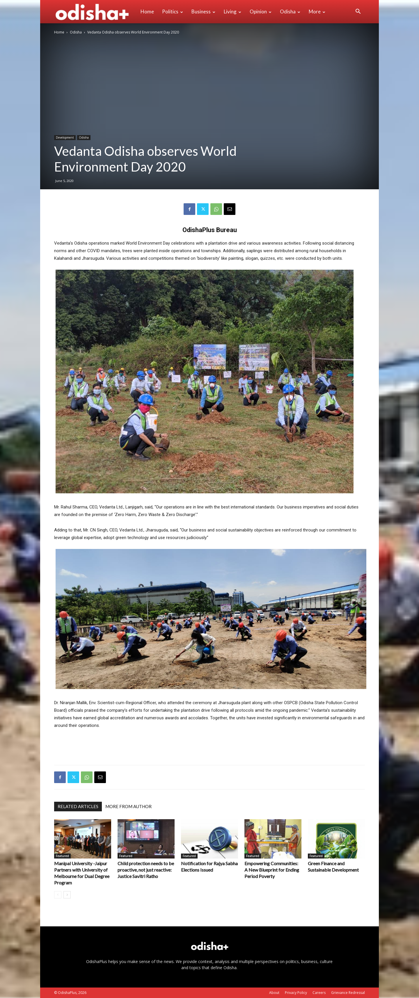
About (274, 992)
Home (147, 11)
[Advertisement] (209, 745)
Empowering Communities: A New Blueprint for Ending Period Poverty (271, 870)
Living (232, 11)
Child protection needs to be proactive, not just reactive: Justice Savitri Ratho (146, 870)
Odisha (290, 11)
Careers (319, 992)
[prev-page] (57, 894)
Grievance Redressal (348, 992)
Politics (172, 11)
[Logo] (95, 11)
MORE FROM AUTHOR (128, 806)
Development (65, 137)
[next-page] (67, 894)
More (317, 11)
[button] (358, 12)
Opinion (260, 11)
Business (203, 11)
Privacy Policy (296, 992)
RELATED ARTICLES (78, 806)
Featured (62, 856)
